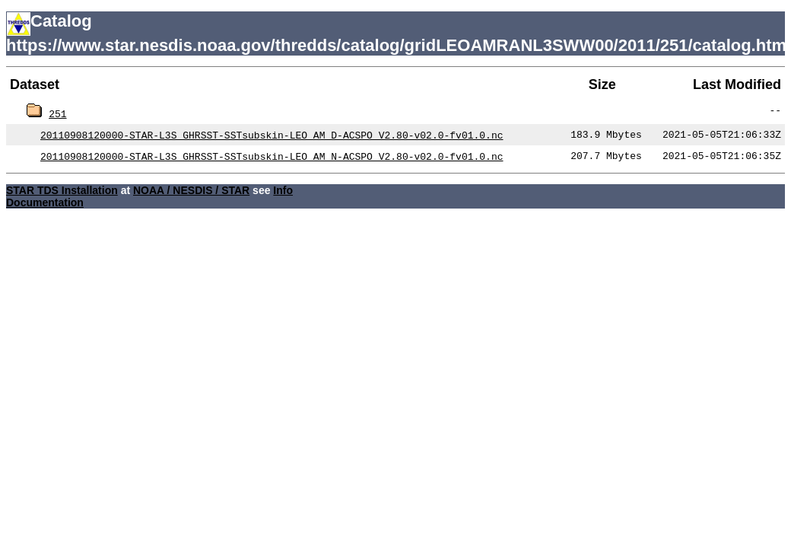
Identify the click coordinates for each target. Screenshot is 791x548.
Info (283, 190)
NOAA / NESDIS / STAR (191, 190)
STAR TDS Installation (62, 190)
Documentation (45, 202)
